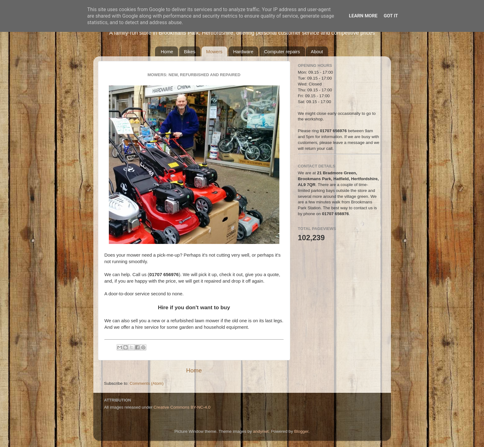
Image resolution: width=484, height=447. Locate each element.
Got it (391, 16)
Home (167, 51)
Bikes (189, 51)
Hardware (243, 51)
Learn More (363, 16)
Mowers (214, 51)
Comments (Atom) (147, 383)
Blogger (301, 431)
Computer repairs (282, 51)
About (317, 51)
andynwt (261, 431)
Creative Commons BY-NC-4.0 (181, 407)
